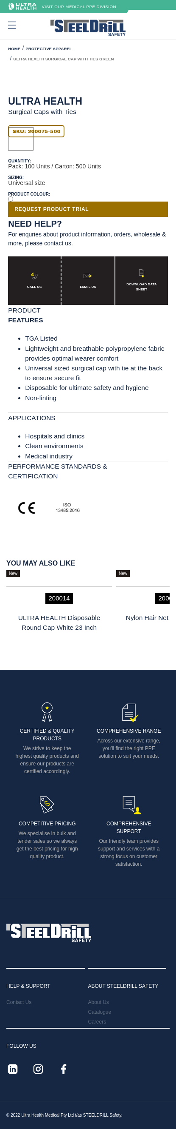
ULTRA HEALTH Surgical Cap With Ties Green (63, 59)
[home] (88, 28)
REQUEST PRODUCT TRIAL (51, 209)
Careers (97, 1022)
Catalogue (100, 1012)
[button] (11, 25)
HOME (14, 48)
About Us (98, 1002)
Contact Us (18, 1002)
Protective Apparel (48, 48)
